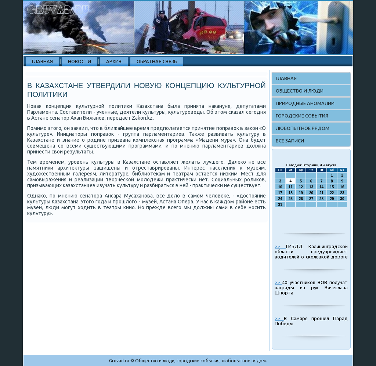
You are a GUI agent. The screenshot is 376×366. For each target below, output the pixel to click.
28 (321, 199)
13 (311, 187)
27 (311, 199)
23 (342, 193)
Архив (114, 61)
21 (321, 193)
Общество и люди (299, 90)
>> (280, 246)
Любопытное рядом (302, 128)
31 (280, 205)
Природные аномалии (305, 103)
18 (291, 193)
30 (342, 199)
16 (342, 187)
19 (301, 193)
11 (291, 187)
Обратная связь (157, 61)
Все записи (290, 140)
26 (301, 199)
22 (332, 193)
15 (332, 187)
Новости (79, 61)
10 (280, 187)
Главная (42, 61)
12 (301, 187)
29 (332, 199)
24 (280, 199)
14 (321, 187)
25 (291, 199)
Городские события (302, 115)
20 (311, 193)
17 (280, 193)
